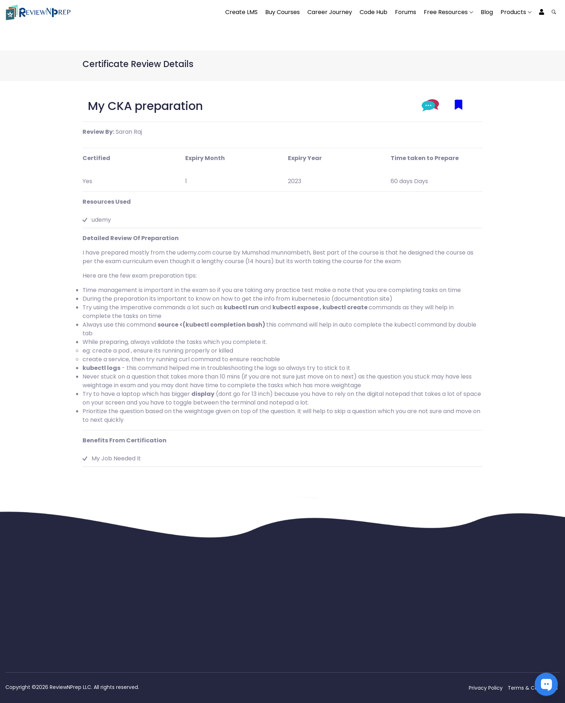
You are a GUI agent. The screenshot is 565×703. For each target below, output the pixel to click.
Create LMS (241, 12)
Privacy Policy (486, 687)
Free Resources (446, 12)
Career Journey (329, 12)
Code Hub (373, 12)
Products (513, 12)
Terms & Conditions (533, 687)
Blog (487, 12)
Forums (405, 12)
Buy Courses (282, 12)
